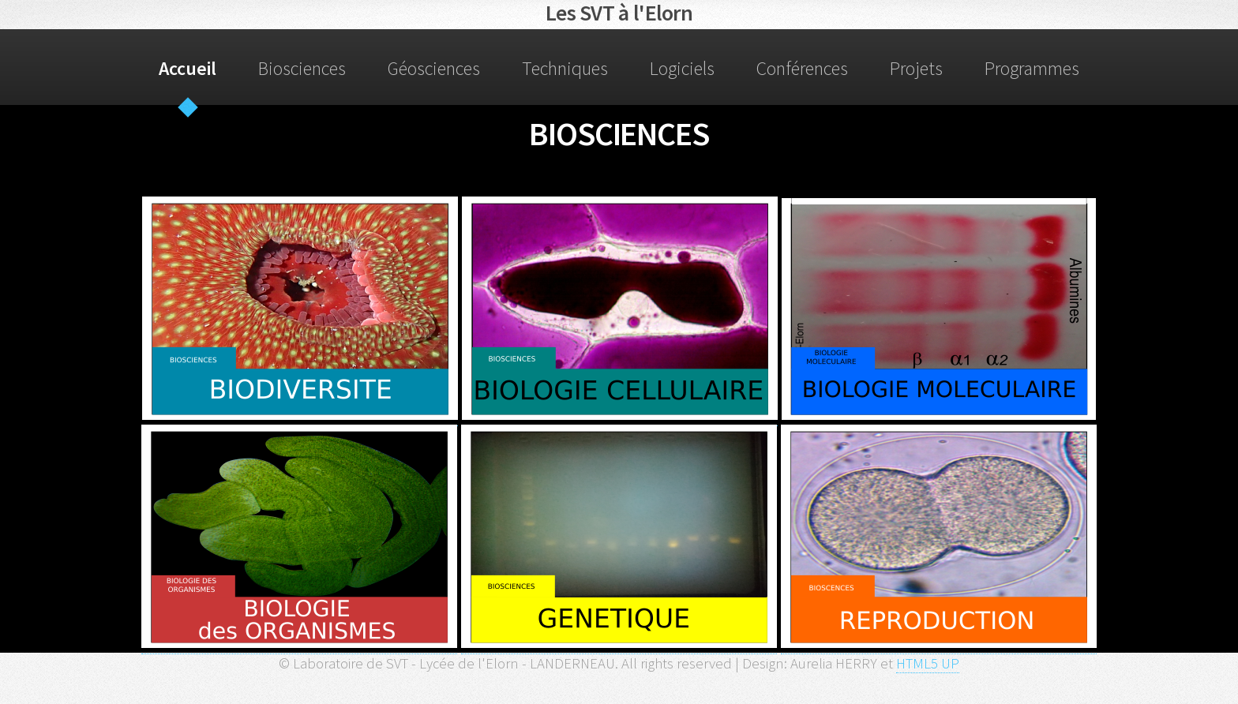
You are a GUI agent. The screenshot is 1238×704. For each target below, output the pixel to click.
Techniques (565, 68)
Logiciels (682, 68)
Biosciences (302, 68)
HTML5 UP (927, 663)
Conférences (802, 68)
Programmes (1032, 68)
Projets (916, 68)
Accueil (187, 68)
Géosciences (434, 68)
